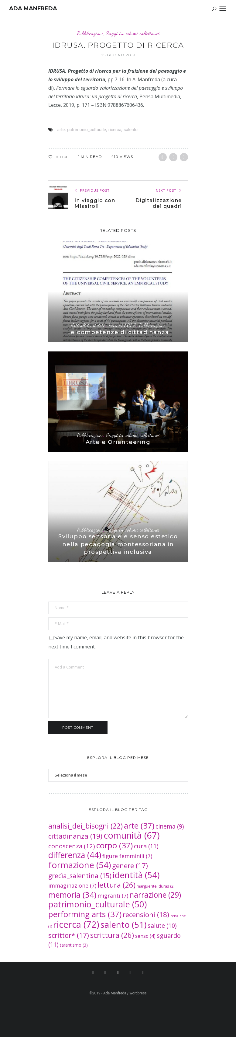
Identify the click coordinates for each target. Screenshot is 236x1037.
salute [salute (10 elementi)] (162, 925)
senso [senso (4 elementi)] (145, 936)
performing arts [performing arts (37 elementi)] (84, 914)
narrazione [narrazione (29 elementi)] (155, 895)
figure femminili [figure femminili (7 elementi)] (127, 856)
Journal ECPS (122, 325)
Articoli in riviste (88, 325)
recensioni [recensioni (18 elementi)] (146, 914)
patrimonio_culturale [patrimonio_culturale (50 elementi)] (97, 904)
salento (131, 129)
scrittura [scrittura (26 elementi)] (112, 935)
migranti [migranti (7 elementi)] (112, 895)
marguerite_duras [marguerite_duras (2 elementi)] (155, 886)
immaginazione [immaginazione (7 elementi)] (72, 885)
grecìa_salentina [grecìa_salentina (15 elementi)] (79, 875)
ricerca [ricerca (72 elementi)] (76, 924)
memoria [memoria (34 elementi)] (72, 894)
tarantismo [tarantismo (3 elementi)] (74, 945)
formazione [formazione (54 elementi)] (79, 865)
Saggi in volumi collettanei (132, 33)
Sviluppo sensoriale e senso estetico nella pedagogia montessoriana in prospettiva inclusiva (118, 544)
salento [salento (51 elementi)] (123, 924)
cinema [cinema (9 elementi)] (170, 826)
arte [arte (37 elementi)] (139, 825)
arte (61, 129)
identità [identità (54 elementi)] (136, 875)
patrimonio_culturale (86, 129)
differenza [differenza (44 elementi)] (74, 855)
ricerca (114, 129)
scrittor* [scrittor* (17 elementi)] (68, 935)
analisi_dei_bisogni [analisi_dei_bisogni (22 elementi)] (85, 826)
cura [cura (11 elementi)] (146, 846)
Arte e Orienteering (118, 442)
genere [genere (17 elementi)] (130, 865)
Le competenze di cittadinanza (118, 332)
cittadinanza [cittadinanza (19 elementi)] (75, 836)
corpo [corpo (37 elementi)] (114, 845)
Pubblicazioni (90, 33)
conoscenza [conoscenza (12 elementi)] (71, 846)
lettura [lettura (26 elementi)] (116, 885)
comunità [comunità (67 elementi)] (132, 835)
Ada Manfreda (33, 8)
